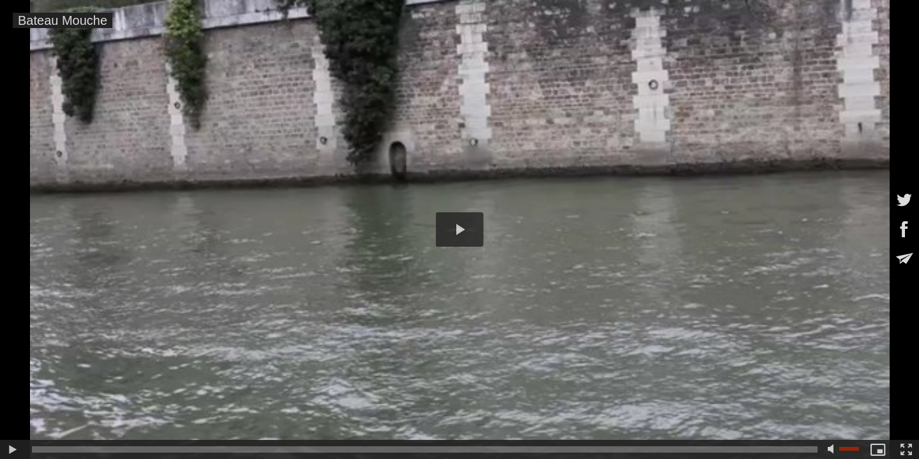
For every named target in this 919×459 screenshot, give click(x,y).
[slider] (425, 449)
